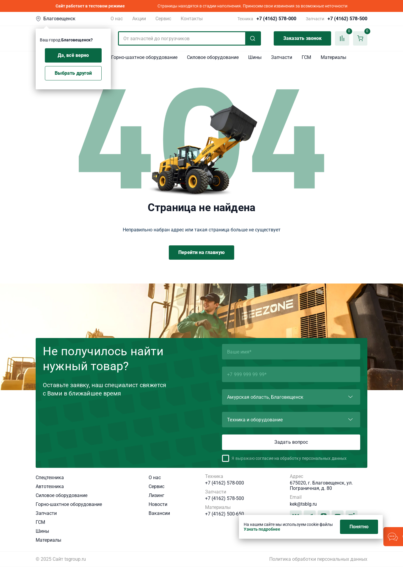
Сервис (163, 18)
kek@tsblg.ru (303, 504)
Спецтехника (50, 477)
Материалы (333, 57)
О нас (117, 18)
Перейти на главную (201, 252)
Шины (255, 57)
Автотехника (50, 486)
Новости (158, 504)
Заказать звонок (302, 38)
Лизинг (156, 495)
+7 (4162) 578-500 (347, 18)
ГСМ (306, 57)
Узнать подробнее (262, 529)
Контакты (192, 18)
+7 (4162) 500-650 (224, 514)
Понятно (359, 526)
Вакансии (159, 513)
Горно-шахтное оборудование (144, 57)
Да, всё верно (73, 55)
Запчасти (281, 57)
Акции (139, 18)
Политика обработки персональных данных (318, 559)
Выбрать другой (73, 73)
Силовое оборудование (213, 57)
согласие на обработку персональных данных (301, 458)
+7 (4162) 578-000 (276, 18)
